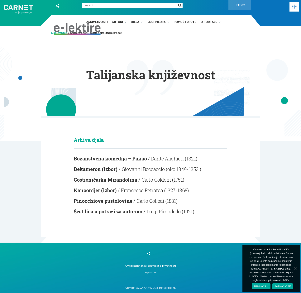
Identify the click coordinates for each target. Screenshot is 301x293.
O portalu (209, 22)
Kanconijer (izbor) (95, 190)
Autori (117, 22)
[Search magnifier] (180, 5)
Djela (135, 22)
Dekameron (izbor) (95, 169)
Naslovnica (59, 33)
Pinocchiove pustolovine (103, 201)
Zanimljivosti (97, 22)
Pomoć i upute (185, 22)
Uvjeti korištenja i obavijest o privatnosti (150, 266)
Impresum (150, 272)
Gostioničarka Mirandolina (105, 180)
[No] (295, 268)
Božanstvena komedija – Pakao (110, 158)
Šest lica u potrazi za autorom (108, 211)
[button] (294, 7)
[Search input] (130, 5)
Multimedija (156, 22)
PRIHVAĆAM (261, 286)
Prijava (240, 5)
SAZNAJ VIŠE (282, 286)
